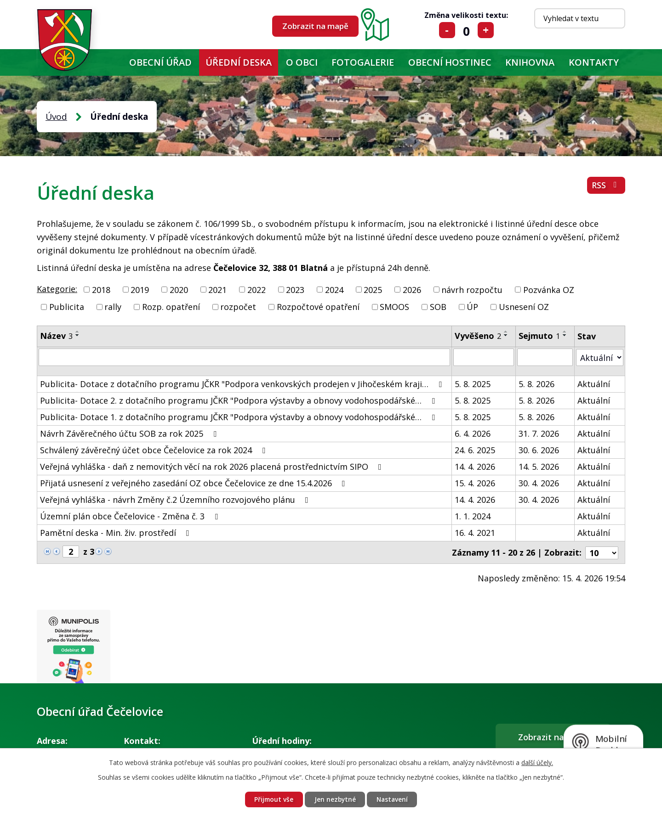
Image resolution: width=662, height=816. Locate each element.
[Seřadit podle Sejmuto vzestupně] (565, 331)
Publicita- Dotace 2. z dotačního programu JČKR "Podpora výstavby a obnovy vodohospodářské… (239, 400)
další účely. (537, 762)
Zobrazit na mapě (315, 26)
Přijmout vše (272, 799)
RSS (606, 185)
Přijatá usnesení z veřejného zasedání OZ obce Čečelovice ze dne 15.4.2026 (194, 483)
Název (56, 335)
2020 (179, 289)
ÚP (472, 306)
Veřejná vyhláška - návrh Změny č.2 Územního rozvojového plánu (176, 499)
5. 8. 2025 (473, 383)
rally (112, 306)
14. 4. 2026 (475, 466)
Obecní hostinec (449, 62)
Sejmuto (539, 335)
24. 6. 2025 (475, 450)
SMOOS (394, 306)
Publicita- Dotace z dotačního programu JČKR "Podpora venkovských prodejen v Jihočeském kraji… (242, 383)
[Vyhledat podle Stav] (599, 357)
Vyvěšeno (478, 335)
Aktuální (593, 383)
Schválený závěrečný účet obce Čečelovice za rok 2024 (154, 450)
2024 (334, 289)
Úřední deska (238, 62)
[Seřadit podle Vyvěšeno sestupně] (506, 335)
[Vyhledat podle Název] (244, 357)
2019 (140, 289)
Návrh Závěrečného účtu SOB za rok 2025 (130, 433)
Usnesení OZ (524, 306)
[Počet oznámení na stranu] (601, 552)
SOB (438, 306)
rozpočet (238, 306)
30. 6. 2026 (539, 450)
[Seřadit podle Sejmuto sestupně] (565, 335)
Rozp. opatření (171, 306)
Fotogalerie (362, 62)
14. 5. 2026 (539, 466)
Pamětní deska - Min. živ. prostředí (116, 532)
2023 (295, 289)
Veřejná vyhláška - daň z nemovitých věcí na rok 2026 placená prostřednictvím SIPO (212, 466)
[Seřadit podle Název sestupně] (78, 335)
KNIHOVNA (529, 62)
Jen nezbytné (335, 799)
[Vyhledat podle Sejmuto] (545, 357)
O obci (302, 62)
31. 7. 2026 (539, 433)
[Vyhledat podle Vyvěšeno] (483, 357)
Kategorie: (57, 288)
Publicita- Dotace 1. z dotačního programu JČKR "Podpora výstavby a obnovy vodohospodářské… (239, 416)
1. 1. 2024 (473, 516)
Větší (486, 30)
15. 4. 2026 (475, 483)
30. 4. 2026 (539, 483)
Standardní (466, 30)
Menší (447, 30)
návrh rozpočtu (471, 289)
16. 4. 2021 (475, 532)
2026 (412, 289)
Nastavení (393, 799)
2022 (256, 289)
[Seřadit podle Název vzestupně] (78, 331)
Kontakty (594, 62)
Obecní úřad (160, 62)
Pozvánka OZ (548, 289)
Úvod (111, 62)
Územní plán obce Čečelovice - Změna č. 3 (131, 516)
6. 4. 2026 (473, 433)
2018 (101, 289)
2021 (217, 289)
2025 (373, 289)
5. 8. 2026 (536, 383)
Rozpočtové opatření (318, 306)
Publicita (66, 306)
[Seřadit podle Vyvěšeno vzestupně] (506, 331)
